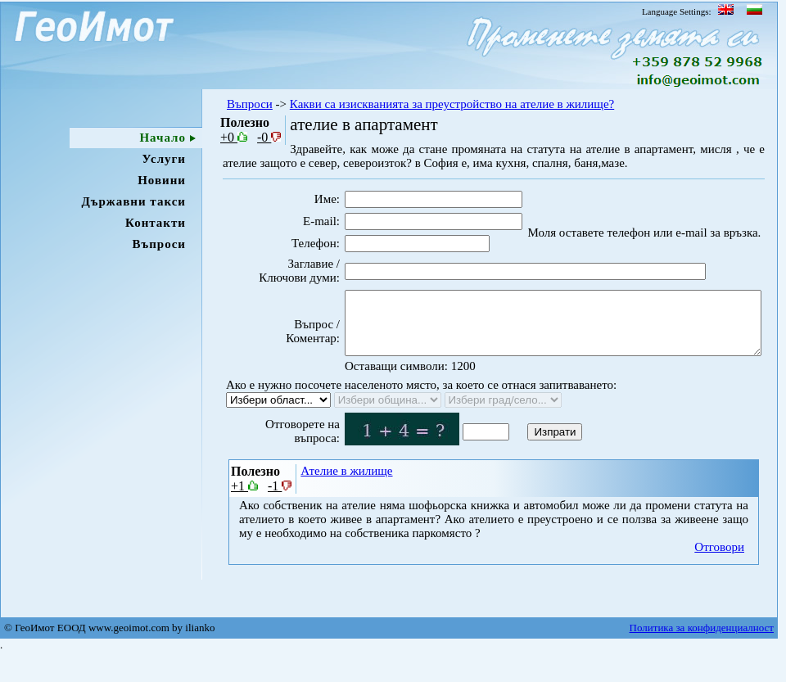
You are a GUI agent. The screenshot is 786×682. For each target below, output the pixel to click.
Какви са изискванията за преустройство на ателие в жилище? (452, 104)
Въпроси (159, 244)
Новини (162, 180)
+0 (233, 137)
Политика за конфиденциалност (702, 656)
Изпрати (527, 458)
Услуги (164, 158)
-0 (269, 137)
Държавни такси (133, 201)
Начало (162, 137)
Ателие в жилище (346, 497)
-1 (279, 512)
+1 (244, 512)
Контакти (155, 222)
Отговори (719, 573)
